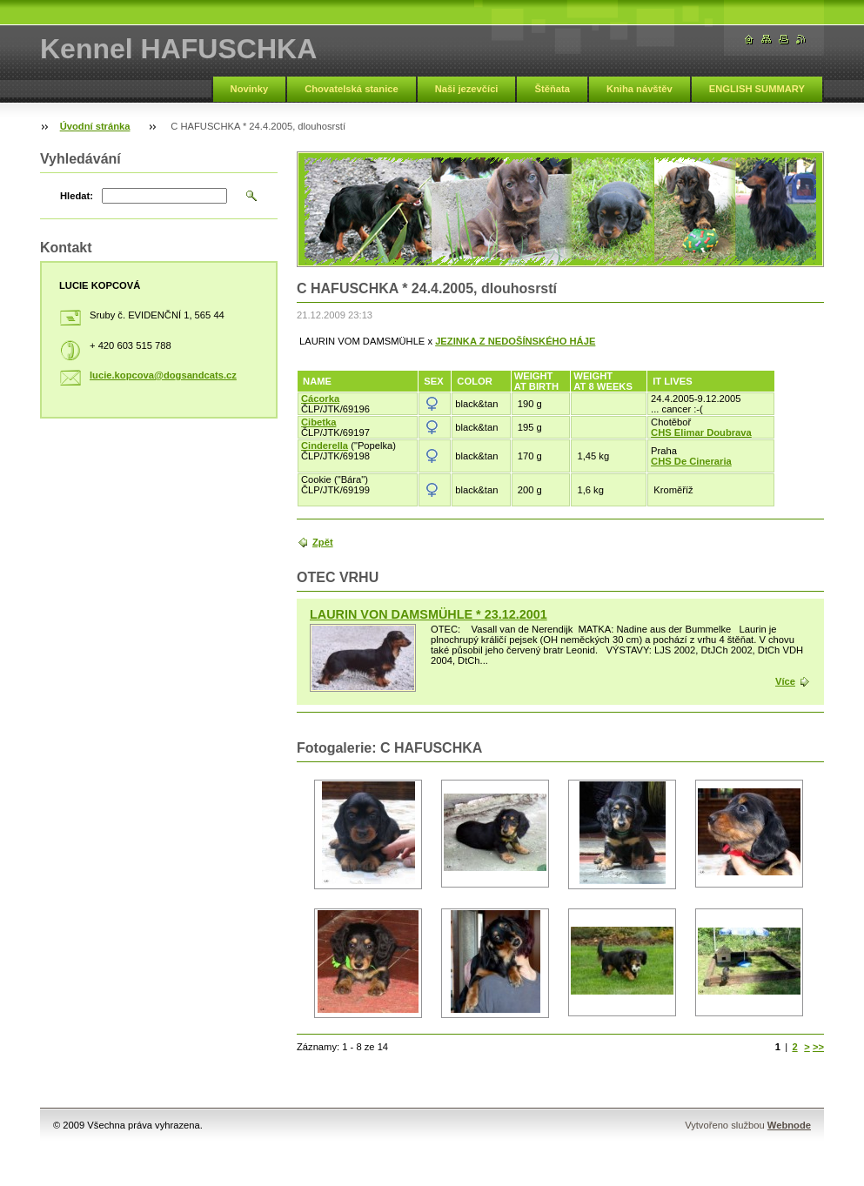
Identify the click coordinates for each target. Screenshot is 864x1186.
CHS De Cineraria (691, 461)
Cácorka (320, 398)
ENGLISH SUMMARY (757, 89)
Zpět (322, 542)
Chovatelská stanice (352, 89)
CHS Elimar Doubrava (701, 432)
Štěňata (551, 89)
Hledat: (76, 196)
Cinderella (324, 445)
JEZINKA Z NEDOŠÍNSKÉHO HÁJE (515, 341)
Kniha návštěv (639, 89)
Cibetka (318, 422)
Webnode (789, 1125)
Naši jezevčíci (467, 89)
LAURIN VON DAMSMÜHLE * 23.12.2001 (428, 614)
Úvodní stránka (95, 126)
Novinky (250, 89)
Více (785, 681)
